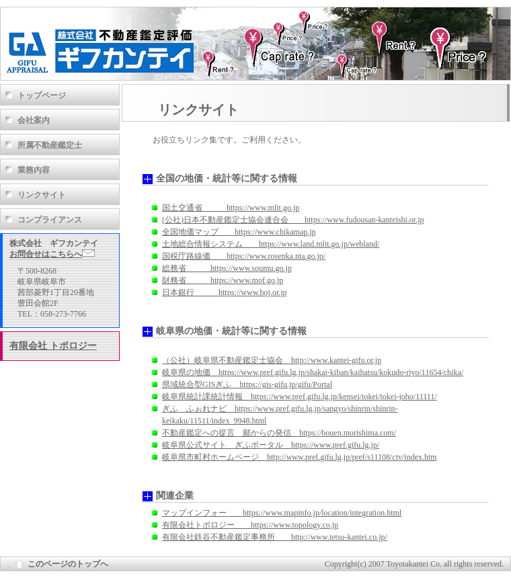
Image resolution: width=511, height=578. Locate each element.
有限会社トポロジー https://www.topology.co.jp (250, 525)
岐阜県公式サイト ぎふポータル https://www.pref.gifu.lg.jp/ (270, 445)
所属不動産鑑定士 (49, 145)
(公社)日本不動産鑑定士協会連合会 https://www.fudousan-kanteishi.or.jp (293, 219)
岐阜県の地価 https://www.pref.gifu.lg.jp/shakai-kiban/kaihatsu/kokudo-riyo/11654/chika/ (312, 372)
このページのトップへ (68, 564)
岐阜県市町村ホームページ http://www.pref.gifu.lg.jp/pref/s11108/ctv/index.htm (299, 457)
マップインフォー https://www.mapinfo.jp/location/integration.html (281, 513)
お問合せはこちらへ (52, 254)
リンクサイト (41, 195)
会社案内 (33, 120)
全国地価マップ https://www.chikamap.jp (239, 232)
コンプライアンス (49, 219)
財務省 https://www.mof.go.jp (222, 280)
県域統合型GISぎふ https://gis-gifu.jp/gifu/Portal (247, 384)
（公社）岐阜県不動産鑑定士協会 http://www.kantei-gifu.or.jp (271, 360)
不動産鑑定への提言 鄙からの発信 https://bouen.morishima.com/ (279, 433)
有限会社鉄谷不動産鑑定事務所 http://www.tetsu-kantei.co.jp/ (274, 537)
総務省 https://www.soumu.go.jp (227, 268)
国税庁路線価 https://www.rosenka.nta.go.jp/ (243, 256)
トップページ (41, 95)
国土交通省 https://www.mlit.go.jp (230, 207)
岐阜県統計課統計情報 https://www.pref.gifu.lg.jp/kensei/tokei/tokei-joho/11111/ (299, 396)
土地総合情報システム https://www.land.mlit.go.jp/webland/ (270, 244)
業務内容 (33, 170)
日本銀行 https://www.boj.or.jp (224, 292)
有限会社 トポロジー (53, 346)
